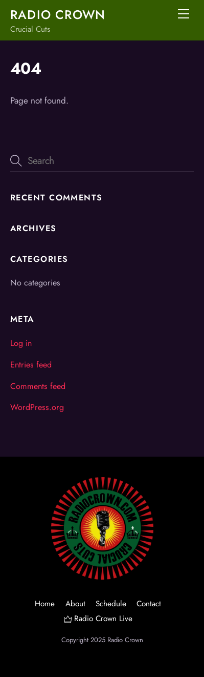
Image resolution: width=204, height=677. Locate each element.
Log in (21, 343)
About (75, 603)
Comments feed (37, 386)
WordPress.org (37, 407)
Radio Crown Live (98, 618)
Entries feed (31, 365)
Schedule (111, 603)
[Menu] (183, 14)
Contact (149, 603)
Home (45, 603)
